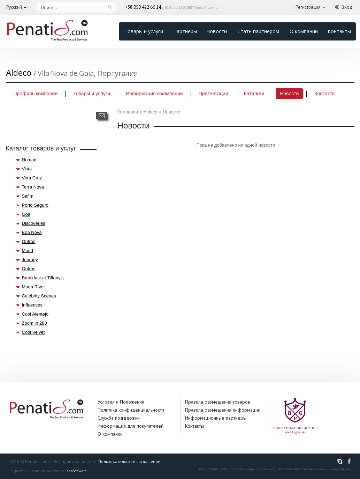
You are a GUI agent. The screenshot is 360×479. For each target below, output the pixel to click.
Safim (27, 196)
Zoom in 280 (34, 323)
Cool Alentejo (35, 314)
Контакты (339, 31)
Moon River (33, 286)
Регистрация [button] (308, 7)
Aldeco (151, 112)
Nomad (29, 159)
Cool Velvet (33, 332)
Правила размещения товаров (217, 402)
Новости (216, 31)
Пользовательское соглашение (129, 461)
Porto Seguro (35, 205)
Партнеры (185, 31)
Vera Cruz (32, 177)
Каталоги (254, 93)
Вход (347, 7)
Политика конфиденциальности (131, 410)
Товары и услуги (143, 31)
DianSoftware (76, 471)
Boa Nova (32, 232)
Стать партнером (258, 31)
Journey (30, 259)
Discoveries (33, 223)
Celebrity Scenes (39, 296)
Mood (27, 250)
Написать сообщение (101, 115)
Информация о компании (154, 93)
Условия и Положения (121, 402)
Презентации (213, 93)
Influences (32, 305)
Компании (127, 112)
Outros (29, 241)
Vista (27, 168)
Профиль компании (36, 93)
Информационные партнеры (215, 418)
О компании (304, 31)
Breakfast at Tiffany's (43, 277)
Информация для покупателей (130, 426)
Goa (26, 214)
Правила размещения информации (222, 410)
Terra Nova (33, 187)
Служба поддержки (119, 418)
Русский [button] (14, 7)
